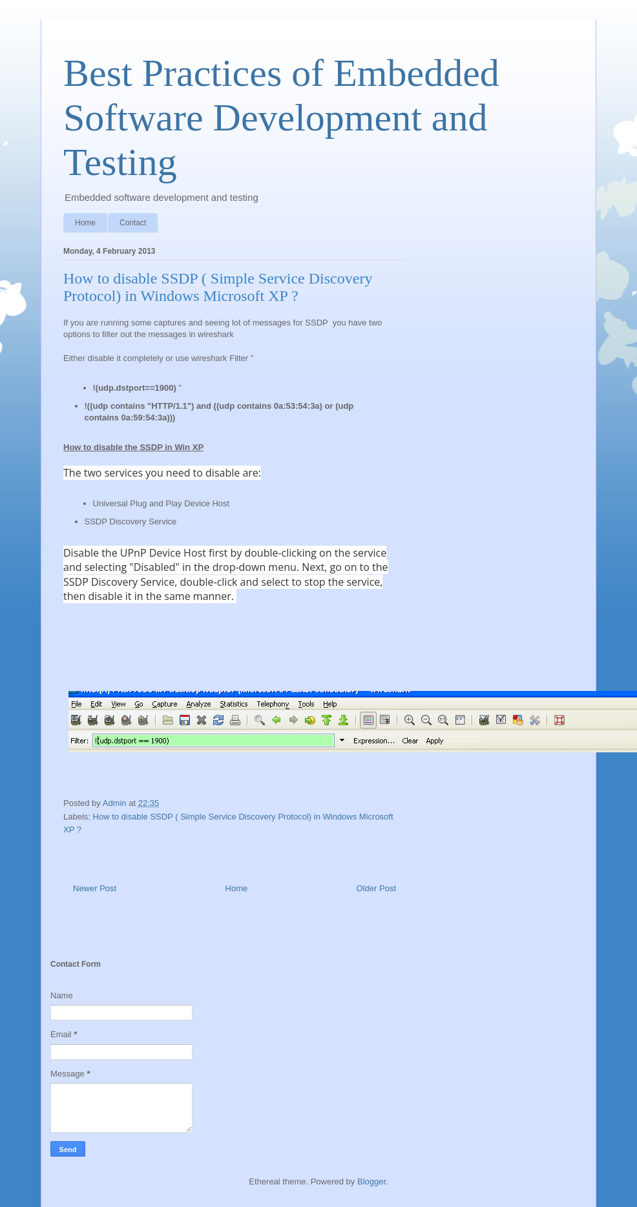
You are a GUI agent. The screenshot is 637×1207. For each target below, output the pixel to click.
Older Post (376, 888)
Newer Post (94, 888)
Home (85, 222)
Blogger (371, 1181)
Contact (133, 222)
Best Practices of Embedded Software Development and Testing (281, 117)
